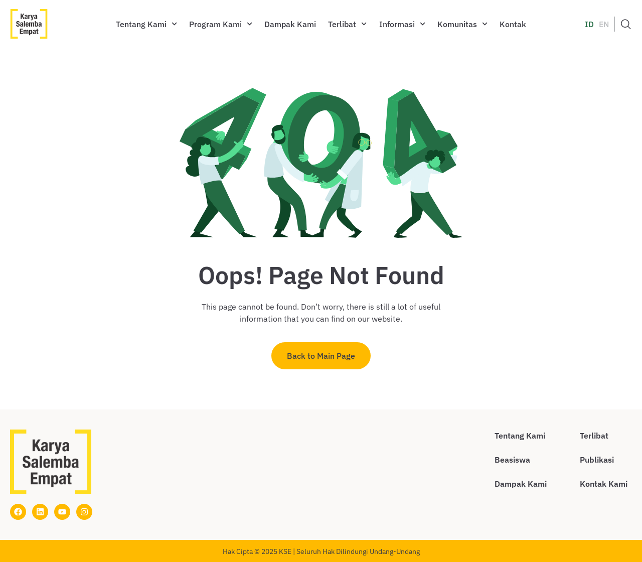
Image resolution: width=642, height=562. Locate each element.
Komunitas (462, 24)
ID (589, 24)
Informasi (402, 24)
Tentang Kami (146, 24)
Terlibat (347, 24)
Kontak (513, 24)
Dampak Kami (290, 24)
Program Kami (220, 24)
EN (604, 24)
